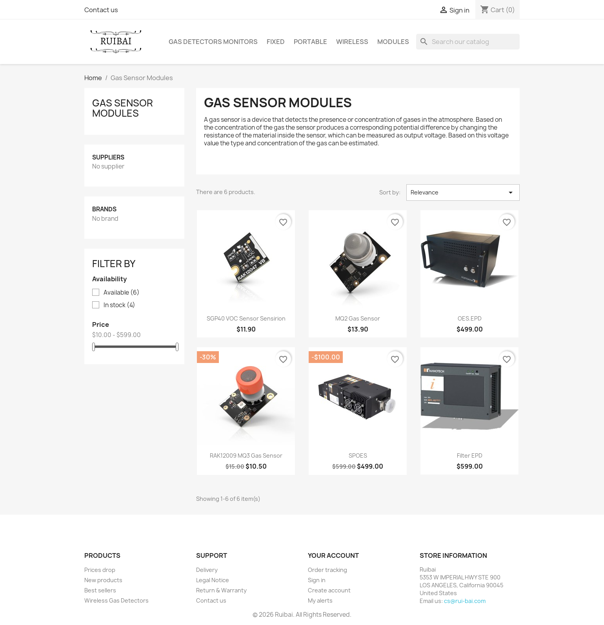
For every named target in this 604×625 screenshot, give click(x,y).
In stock (119, 305)
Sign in (317, 580)
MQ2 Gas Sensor (357, 318)
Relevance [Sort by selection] (463, 192)
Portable (310, 41)
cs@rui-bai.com (465, 601)
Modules (393, 41)
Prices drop (99, 570)
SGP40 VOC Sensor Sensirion (246, 318)
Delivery (207, 570)
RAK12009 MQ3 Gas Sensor (246, 455)
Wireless (352, 41)
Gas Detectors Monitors (213, 41)
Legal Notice (212, 580)
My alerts (320, 600)
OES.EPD (470, 318)
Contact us (101, 9)
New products (103, 580)
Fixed (276, 41)
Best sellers (100, 590)
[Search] (468, 41)
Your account (333, 555)
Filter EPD (469, 455)
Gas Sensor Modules (122, 108)
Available (122, 293)
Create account (329, 590)
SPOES (358, 455)
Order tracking (327, 570)
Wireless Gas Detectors (116, 600)
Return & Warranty (221, 590)
